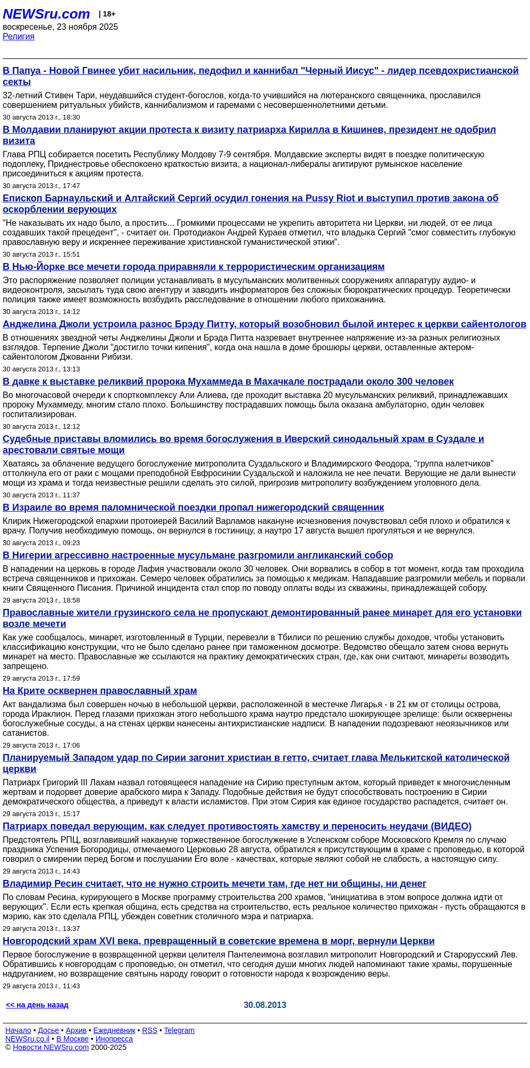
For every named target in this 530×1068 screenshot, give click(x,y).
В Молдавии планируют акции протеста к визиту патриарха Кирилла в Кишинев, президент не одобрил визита (249, 135)
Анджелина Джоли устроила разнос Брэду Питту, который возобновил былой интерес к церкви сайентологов (264, 324)
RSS (149, 1030)
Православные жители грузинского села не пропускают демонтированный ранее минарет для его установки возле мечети (262, 618)
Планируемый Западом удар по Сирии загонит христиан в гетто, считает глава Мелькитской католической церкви (256, 763)
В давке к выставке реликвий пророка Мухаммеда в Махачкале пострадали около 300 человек (228, 381)
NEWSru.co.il (27, 1039)
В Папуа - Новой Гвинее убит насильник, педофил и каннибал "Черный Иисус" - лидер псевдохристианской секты (261, 76)
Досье (48, 1030)
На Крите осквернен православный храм (100, 690)
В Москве (72, 1039)
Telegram (179, 1030)
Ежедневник (115, 1030)
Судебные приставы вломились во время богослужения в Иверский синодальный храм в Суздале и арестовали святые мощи (243, 444)
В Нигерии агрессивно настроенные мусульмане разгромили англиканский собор (198, 555)
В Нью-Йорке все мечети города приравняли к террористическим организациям (194, 266)
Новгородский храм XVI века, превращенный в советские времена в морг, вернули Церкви (219, 941)
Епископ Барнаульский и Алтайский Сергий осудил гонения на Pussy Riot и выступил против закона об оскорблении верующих (251, 204)
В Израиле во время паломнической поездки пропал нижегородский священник (193, 507)
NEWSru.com (46, 14)
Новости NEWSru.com (51, 1047)
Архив (76, 1030)
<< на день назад (37, 1005)
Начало (18, 1030)
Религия (19, 36)
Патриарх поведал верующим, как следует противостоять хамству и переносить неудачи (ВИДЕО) (237, 826)
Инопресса (114, 1039)
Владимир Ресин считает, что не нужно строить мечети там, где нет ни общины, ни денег (214, 883)
